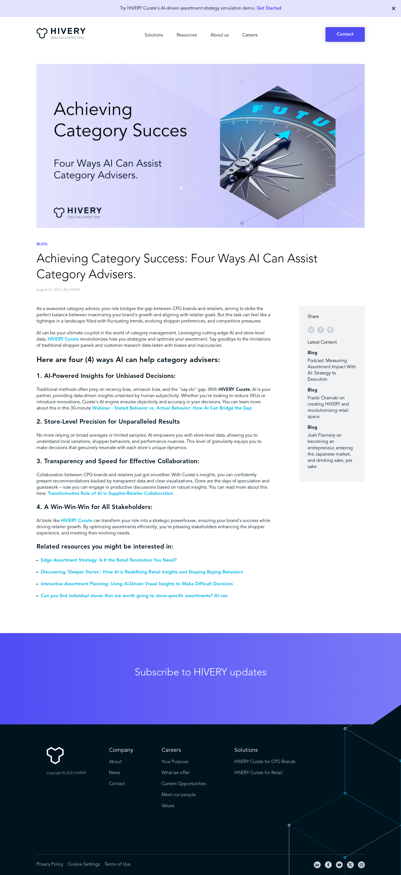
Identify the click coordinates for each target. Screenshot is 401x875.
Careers (250, 35)
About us (220, 35)
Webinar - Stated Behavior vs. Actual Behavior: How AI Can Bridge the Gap (172, 408)
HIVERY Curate (63, 339)
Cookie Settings (84, 864)
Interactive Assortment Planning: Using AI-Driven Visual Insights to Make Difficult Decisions (137, 584)
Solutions (154, 35)
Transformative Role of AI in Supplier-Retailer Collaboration (110, 493)
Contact (345, 34)
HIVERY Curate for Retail (258, 773)
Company (121, 750)
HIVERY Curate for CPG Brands (264, 762)
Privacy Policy (50, 864)
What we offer (176, 773)
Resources (187, 35)
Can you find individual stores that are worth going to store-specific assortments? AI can (134, 596)
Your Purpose (175, 762)
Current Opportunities (184, 784)
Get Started (269, 8)
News (114, 773)
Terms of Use (117, 864)
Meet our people (179, 795)
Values (168, 806)
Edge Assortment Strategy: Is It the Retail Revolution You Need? (109, 560)
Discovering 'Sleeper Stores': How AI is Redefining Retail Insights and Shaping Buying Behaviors (142, 572)
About (115, 762)
